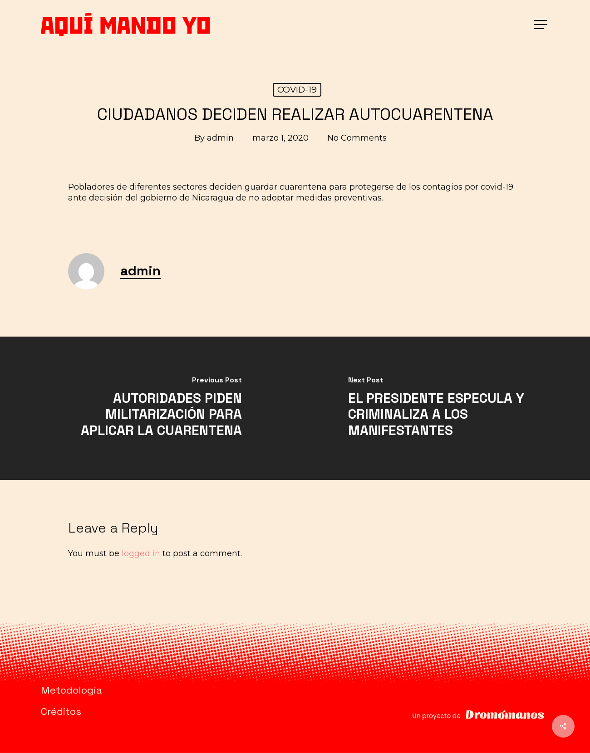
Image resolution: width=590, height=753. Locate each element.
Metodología (71, 690)
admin (220, 138)
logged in (141, 553)
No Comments (357, 138)
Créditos (61, 711)
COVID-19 (297, 89)
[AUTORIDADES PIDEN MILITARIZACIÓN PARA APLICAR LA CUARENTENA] (147, 408)
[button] (541, 24)
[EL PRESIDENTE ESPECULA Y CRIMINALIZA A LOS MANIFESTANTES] (442, 408)
